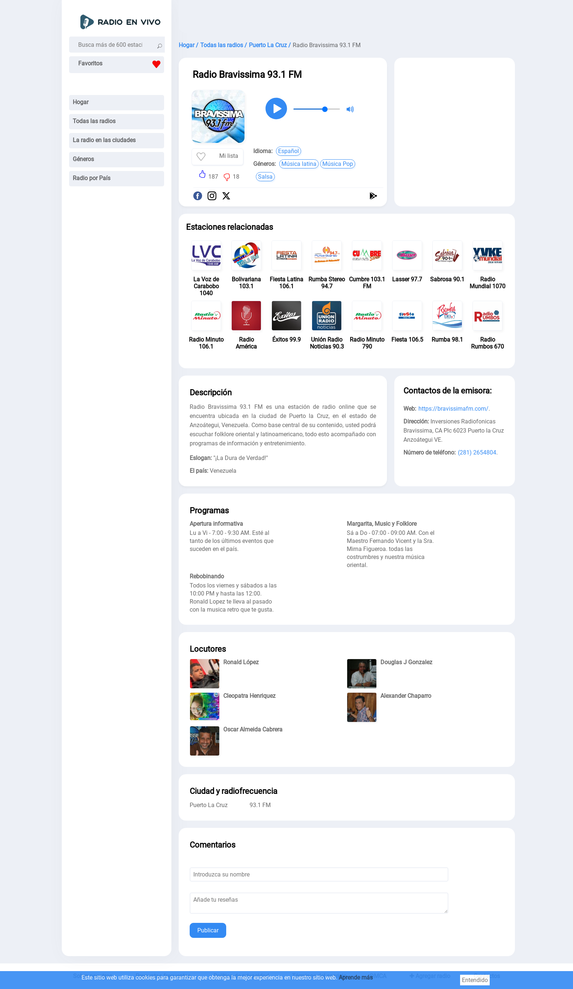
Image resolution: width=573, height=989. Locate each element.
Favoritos (121, 64)
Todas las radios (94, 121)
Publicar (208, 930)
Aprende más (356, 977)
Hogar (80, 102)
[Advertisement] (347, 18)
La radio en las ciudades (104, 140)
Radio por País (91, 178)
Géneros (83, 159)
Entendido (475, 980)
